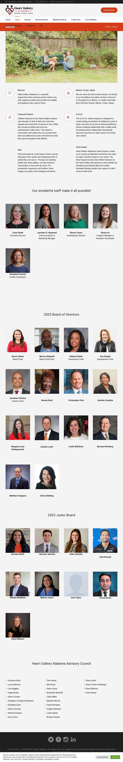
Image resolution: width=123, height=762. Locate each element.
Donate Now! (109, 10)
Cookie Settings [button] (102, 757)
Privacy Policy (13, 749)
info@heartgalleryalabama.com (64, 2)
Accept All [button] (115, 757)
